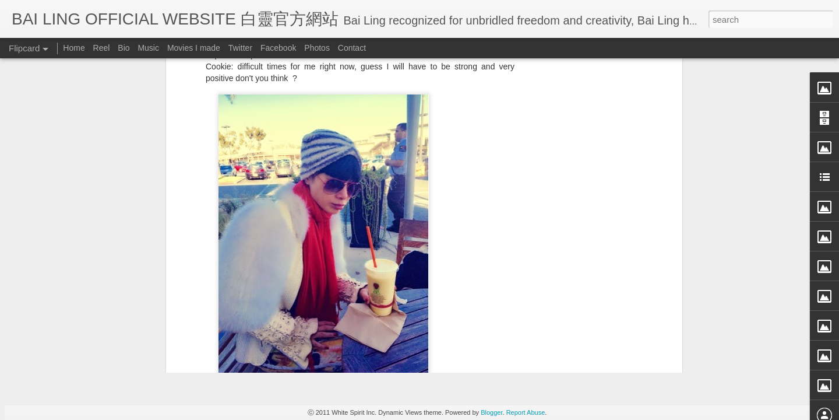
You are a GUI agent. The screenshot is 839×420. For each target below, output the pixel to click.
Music (148, 47)
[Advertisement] (360, 266)
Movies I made (193, 47)
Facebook (278, 47)
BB (411, 191)
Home (73, 47)
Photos (317, 47)
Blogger (491, 412)
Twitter (240, 47)
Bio (123, 47)
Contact (352, 47)
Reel (101, 47)
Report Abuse (525, 412)
